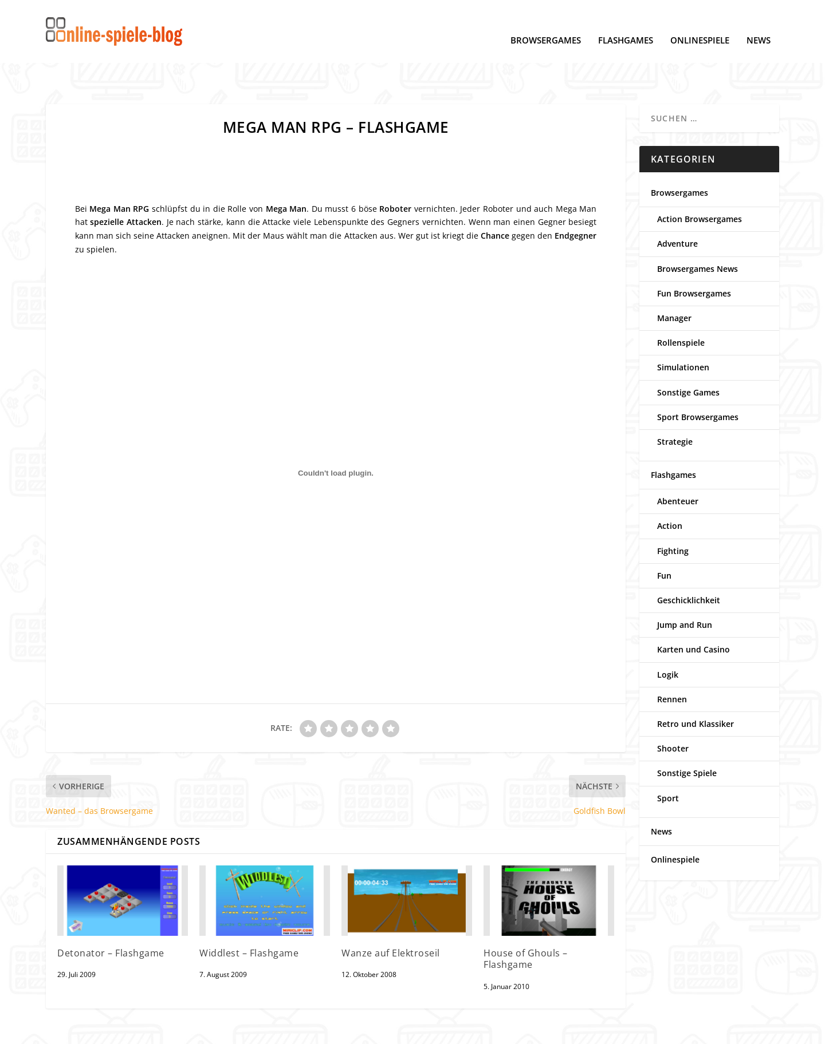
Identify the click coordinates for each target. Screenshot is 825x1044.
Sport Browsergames (697, 381)
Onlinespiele (699, 23)
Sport (668, 762)
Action (669, 490)
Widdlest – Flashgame (248, 917)
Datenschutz (70, 1030)
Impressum (218, 1030)
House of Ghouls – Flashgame (526, 923)
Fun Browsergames (694, 257)
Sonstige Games (688, 356)
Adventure (677, 208)
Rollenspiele (681, 307)
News (759, 23)
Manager (674, 282)
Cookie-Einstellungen (145, 1030)
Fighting (673, 515)
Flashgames (625, 23)
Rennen (672, 663)
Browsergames (545, 23)
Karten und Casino (693, 613)
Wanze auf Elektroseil (390, 917)
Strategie (675, 406)
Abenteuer (677, 465)
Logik (667, 639)
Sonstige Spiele (687, 737)
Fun (664, 540)
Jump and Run (684, 589)
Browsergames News (697, 233)
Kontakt (265, 1030)
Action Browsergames (699, 183)
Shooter (673, 712)
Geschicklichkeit (688, 564)
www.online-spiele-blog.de (614, 1030)
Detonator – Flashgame (110, 917)
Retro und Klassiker (695, 688)
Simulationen (683, 331)
